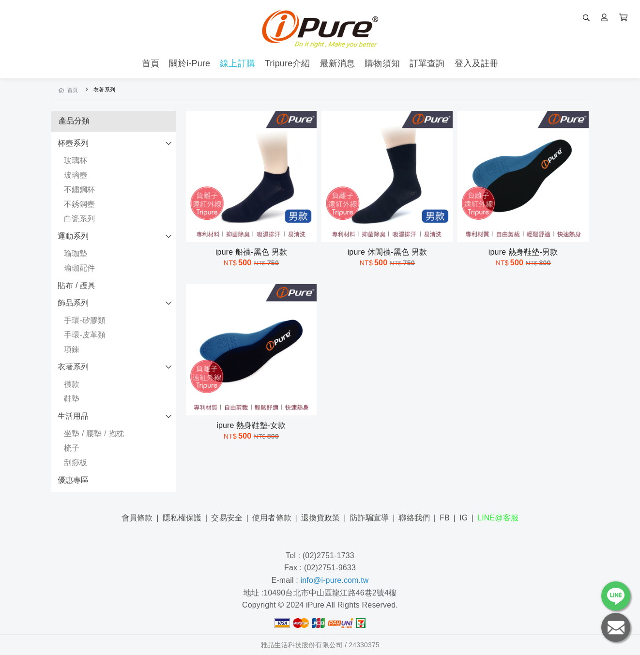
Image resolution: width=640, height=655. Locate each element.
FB (445, 518)
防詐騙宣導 (369, 518)
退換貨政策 (320, 518)
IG (463, 518)
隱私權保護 (182, 518)
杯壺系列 (73, 143)
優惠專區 (73, 480)
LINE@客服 (497, 518)
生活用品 (73, 416)
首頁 (68, 90)
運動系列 (73, 236)
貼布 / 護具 (76, 285)
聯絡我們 (414, 518)
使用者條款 (271, 518)
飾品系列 (73, 303)
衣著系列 (73, 367)
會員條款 (137, 518)
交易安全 (227, 518)
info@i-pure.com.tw (335, 580)
